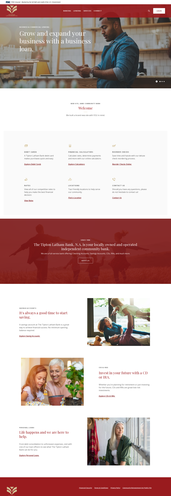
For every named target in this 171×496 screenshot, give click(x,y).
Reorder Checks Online (122, 164)
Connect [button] (98, 11)
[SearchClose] (149, 11)
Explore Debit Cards (32, 164)
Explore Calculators (76, 164)
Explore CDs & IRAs (107, 396)
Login (159, 11)
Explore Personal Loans (29, 455)
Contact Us (117, 197)
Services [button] (87, 11)
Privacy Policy (115, 488)
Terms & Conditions (101, 488)
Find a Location (74, 197)
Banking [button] (67, 11)
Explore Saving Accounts (29, 336)
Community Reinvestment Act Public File (137, 488)
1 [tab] (160, 81)
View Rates (28, 200)
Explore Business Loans (29, 61)
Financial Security (85, 488)
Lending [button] (77, 11)
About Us (85, 260)
